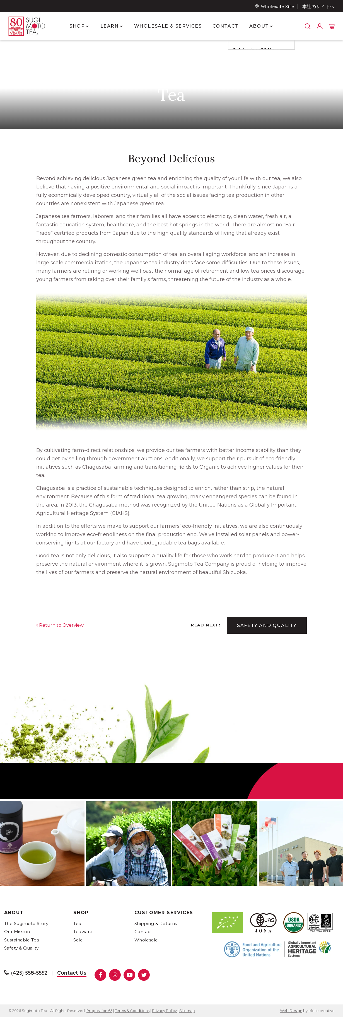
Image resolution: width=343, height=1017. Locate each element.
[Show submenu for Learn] (121, 26)
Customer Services (163, 912)
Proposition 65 (99, 1010)
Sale (78, 940)
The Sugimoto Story (26, 923)
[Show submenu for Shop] (87, 26)
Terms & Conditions (132, 1010)
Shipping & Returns (155, 923)
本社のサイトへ (318, 6)
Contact (143, 931)
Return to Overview (61, 625)
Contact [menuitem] (225, 26)
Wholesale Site (277, 6)
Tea (77, 923)
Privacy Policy (164, 1010)
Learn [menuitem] (109, 26)
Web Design (291, 1010)
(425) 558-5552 (29, 973)
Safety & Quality (21, 948)
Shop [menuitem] (77, 26)
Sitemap (187, 1010)
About (14, 912)
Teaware (82, 931)
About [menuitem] (259, 26)
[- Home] (32, 26)
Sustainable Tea (21, 940)
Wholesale (146, 940)
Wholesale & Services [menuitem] (168, 26)
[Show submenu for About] (271, 26)
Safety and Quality (267, 625)
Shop (80, 912)
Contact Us (71, 973)
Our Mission (17, 931)
